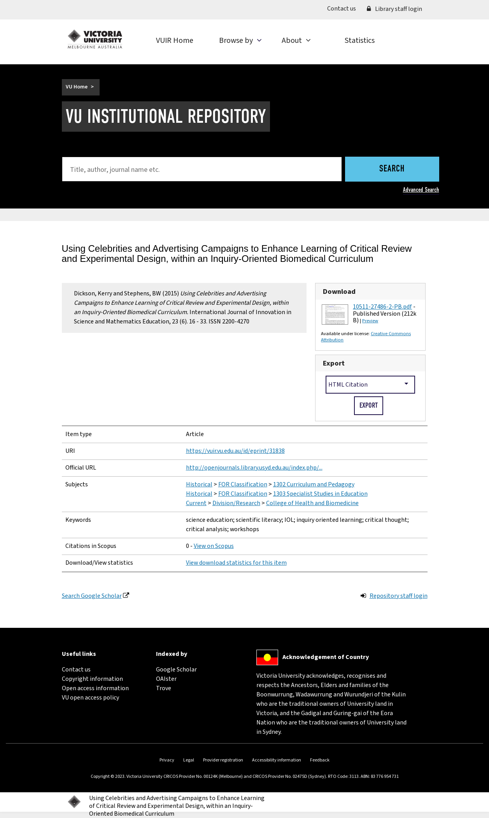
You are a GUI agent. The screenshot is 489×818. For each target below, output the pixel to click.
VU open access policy (90, 697)
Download (339, 291)
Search (392, 169)
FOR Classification (242, 484)
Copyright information (92, 679)
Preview (370, 320)
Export (334, 363)
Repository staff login (399, 596)
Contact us (344, 8)
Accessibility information (276, 760)
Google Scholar (176, 669)
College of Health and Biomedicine (312, 503)
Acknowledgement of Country (325, 657)
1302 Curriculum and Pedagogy (313, 484)
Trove (163, 688)
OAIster (166, 679)
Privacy (166, 760)
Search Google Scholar (92, 596)
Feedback (320, 760)
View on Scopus (214, 546)
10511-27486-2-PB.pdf (382, 306)
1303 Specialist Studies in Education (320, 493)
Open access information (95, 688)
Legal (188, 760)
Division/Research (236, 503)
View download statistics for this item (236, 562)
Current (196, 503)
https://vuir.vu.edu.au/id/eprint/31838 (235, 451)
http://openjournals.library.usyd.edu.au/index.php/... (254, 467)
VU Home (77, 87)
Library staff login (394, 9)
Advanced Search (421, 189)
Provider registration (223, 760)
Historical (199, 484)
